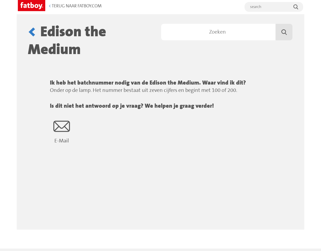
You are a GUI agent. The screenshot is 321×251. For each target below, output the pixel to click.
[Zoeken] (226, 32)
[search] (274, 7)
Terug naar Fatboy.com (75, 6)
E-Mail (61, 131)
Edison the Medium (67, 41)
